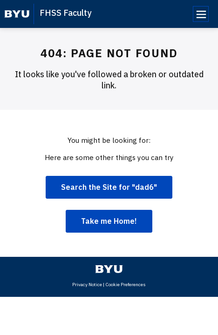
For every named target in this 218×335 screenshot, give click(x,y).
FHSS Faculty (65, 12)
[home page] (17, 14)
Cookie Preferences (125, 284)
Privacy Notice (87, 284)
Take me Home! (109, 221)
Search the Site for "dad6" (109, 187)
